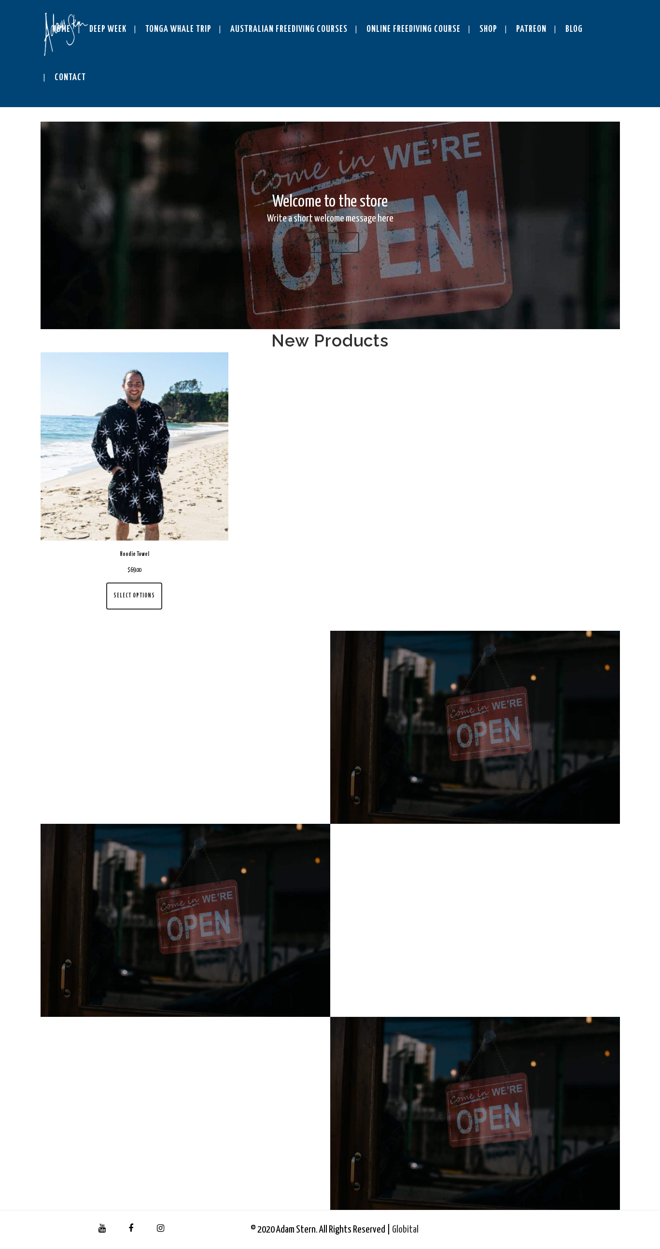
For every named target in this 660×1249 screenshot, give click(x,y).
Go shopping (330, 242)
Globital (405, 1230)
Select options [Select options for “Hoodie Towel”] (134, 596)
